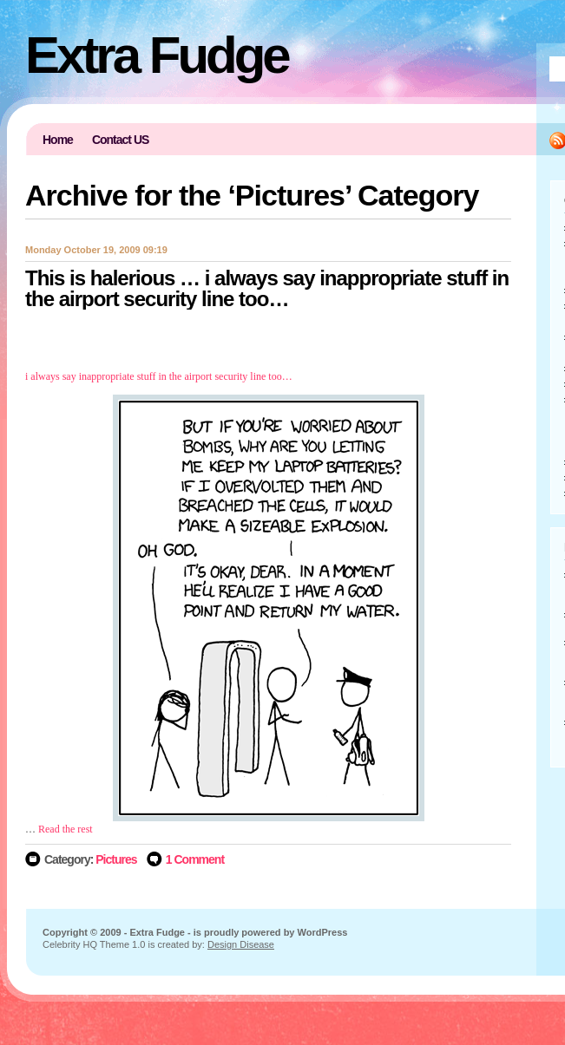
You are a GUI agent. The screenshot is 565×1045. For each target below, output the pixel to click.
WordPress (323, 932)
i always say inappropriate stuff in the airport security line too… (158, 376)
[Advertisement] (268, 336)
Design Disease (240, 944)
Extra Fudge (156, 55)
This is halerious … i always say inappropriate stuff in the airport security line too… (267, 288)
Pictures (115, 859)
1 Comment (195, 859)
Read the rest (65, 829)
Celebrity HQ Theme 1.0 (94, 944)
